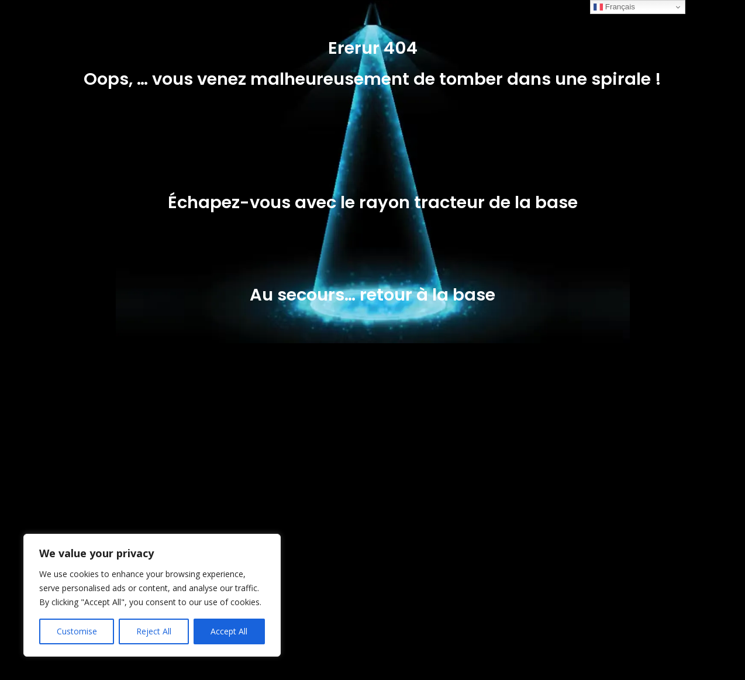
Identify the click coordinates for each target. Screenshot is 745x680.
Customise (77, 631)
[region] (152, 595)
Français (614, 7)
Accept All (229, 631)
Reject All (153, 631)
